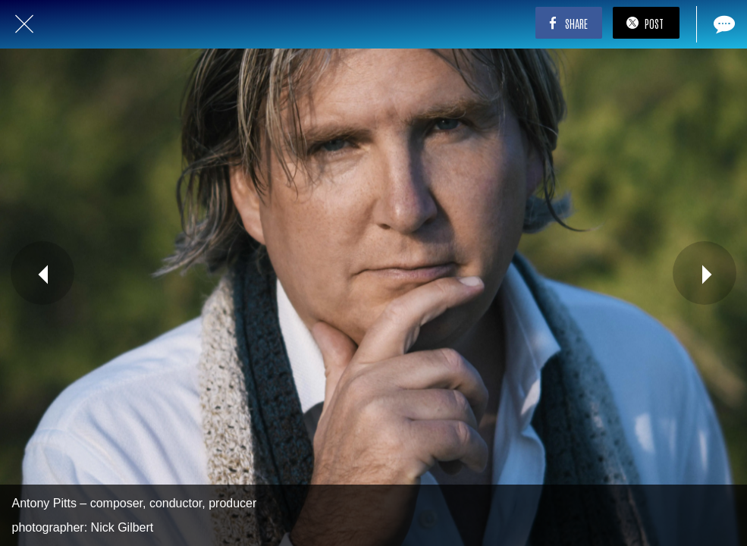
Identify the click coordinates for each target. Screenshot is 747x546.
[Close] (24, 24)
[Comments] (723, 24)
